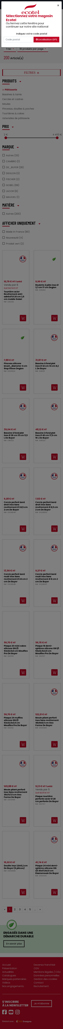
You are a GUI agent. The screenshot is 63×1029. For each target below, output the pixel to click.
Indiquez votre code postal (31, 33)
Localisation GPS (46, 39)
